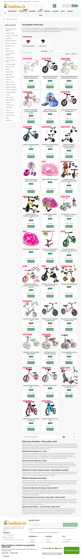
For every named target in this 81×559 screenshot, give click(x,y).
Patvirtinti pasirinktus (52, 553)
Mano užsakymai (67, 539)
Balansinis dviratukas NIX (50, 385)
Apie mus (14, 1)
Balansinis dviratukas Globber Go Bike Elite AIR (69, 319)
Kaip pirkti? (32, 541)
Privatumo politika (14, 553)
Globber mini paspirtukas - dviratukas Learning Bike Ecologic (31, 111)
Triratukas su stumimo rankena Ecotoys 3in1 (50, 145)
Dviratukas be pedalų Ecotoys (69, 284)
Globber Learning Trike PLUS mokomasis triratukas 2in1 (31, 77)
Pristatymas (6, 1)
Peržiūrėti (67, 54)
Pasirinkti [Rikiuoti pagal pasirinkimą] (51, 51)
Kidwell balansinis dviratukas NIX (31, 386)
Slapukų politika (5, 553)
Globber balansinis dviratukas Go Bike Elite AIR (50, 319)
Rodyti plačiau (6, 556)
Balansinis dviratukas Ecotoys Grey (31, 319)
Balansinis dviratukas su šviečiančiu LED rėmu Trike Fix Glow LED (31, 286)
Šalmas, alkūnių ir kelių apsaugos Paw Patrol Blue (50, 110)
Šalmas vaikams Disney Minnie (31, 249)
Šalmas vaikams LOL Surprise (50, 179)
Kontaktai (20, 1)
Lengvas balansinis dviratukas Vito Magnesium (69, 110)
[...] (7, 530)
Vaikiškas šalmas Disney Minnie (50, 215)
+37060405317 (36, 1)
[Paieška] (44, 6)
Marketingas (59, 548)
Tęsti (74, 437)
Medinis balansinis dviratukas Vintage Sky (31, 419)
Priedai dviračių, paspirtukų (28, 46)
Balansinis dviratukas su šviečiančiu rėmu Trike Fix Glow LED (69, 251)
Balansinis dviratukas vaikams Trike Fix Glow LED (50, 285)
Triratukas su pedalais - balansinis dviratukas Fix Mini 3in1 (31, 216)
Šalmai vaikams (43, 46)
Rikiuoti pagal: (44, 51)
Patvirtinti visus (71, 550)
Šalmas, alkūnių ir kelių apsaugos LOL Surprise (31, 180)
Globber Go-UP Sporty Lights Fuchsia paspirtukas (50, 250)
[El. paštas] (46, 525)
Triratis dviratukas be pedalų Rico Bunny (68, 353)
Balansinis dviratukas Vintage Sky (50, 419)
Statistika (53, 548)
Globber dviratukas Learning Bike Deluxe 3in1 (69, 386)
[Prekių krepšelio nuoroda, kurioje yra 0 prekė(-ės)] (75, 5)
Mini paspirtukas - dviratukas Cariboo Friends (69, 215)
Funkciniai (46, 548)
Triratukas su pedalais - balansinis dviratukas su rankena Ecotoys (69, 146)
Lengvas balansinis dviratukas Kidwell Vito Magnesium (50, 77)
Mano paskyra (66, 541)
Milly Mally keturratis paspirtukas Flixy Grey (50, 353)
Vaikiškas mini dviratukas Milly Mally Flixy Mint (31, 353)
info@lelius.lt (27, 1)
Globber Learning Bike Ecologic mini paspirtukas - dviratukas (69, 77)
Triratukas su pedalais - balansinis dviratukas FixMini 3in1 (69, 181)
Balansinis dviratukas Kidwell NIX (31, 145)
